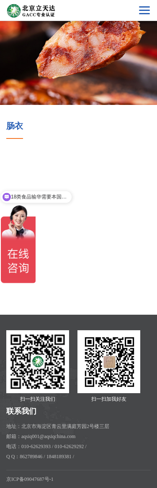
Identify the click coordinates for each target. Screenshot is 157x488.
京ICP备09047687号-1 (30, 479)
